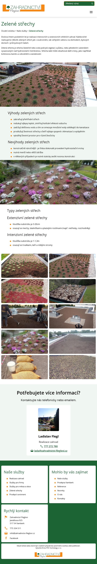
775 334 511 (15, 528)
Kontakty (61, 498)
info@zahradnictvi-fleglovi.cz (22, 533)
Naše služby (22, 31)
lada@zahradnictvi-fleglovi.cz (50, 450)
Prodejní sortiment (17, 494)
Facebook (14, 538)
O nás (59, 494)
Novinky (61, 490)
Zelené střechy (15, 490)
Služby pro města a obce (20, 486)
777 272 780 (51, 446)
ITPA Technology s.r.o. (54, 548)
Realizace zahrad (16, 478)
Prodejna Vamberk (65, 482)
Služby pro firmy (16, 482)
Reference (61, 486)
